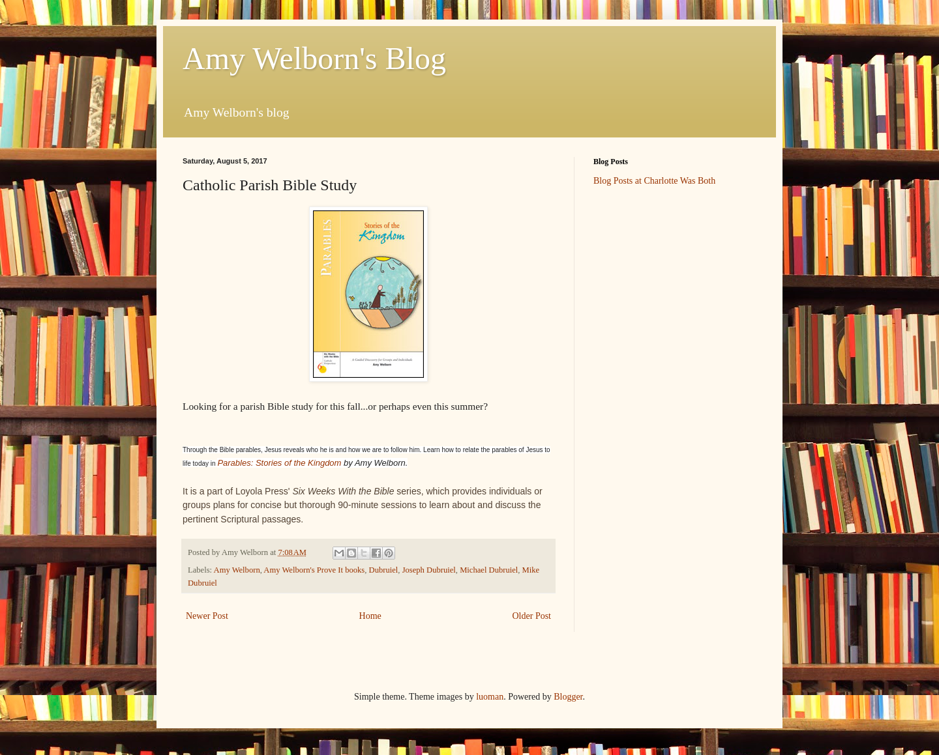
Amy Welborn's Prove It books (314, 570)
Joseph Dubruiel (429, 570)
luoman (489, 697)
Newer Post (207, 616)
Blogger (568, 697)
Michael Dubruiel (489, 570)
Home (370, 616)
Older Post (532, 616)
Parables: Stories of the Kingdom (279, 463)
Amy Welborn (237, 570)
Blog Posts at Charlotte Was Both (654, 181)
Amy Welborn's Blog (314, 58)
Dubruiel (383, 570)
